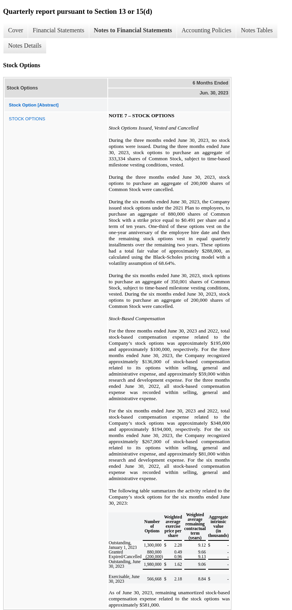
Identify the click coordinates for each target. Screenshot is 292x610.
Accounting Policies (206, 30)
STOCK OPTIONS (27, 118)
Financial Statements (58, 30)
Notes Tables (257, 30)
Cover (15, 30)
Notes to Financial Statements (133, 30)
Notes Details (25, 45)
